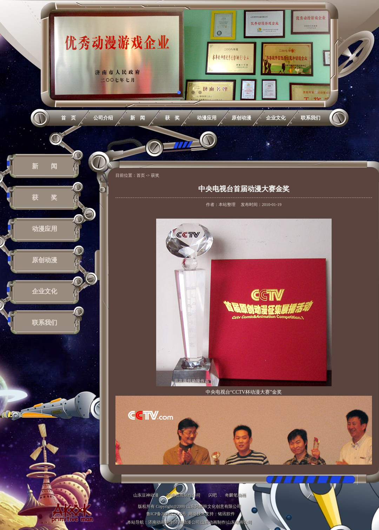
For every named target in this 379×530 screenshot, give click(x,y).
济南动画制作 (160, 522)
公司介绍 (103, 118)
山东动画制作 (213, 522)
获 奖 (172, 118)
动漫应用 (207, 118)
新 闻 (137, 118)
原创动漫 (241, 118)
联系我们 (310, 118)
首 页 (68, 118)
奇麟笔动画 (235, 495)
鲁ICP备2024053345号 (166, 513)
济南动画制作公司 (183, 495)
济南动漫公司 (187, 522)
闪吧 (212, 495)
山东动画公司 (239, 522)
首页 (141, 175)
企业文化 (276, 118)
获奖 (155, 175)
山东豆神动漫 (146, 495)
